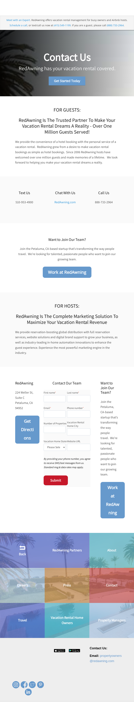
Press (67, 585)
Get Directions (27, 429)
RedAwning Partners (67, 550)
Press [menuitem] (59, 698)
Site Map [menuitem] (117, 698)
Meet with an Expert (18, 20)
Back (22, 550)
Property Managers (111, 620)
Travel (22, 620)
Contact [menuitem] (69, 698)
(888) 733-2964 (115, 25)
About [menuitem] (38, 698)
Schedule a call (18, 25)
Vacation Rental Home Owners (67, 620)
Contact (111, 585)
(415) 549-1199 (62, 25)
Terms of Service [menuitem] (101, 698)
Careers (22, 585)
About (111, 550)
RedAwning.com (65, 202)
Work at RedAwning (67, 272)
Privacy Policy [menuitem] (83, 698)
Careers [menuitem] (49, 698)
